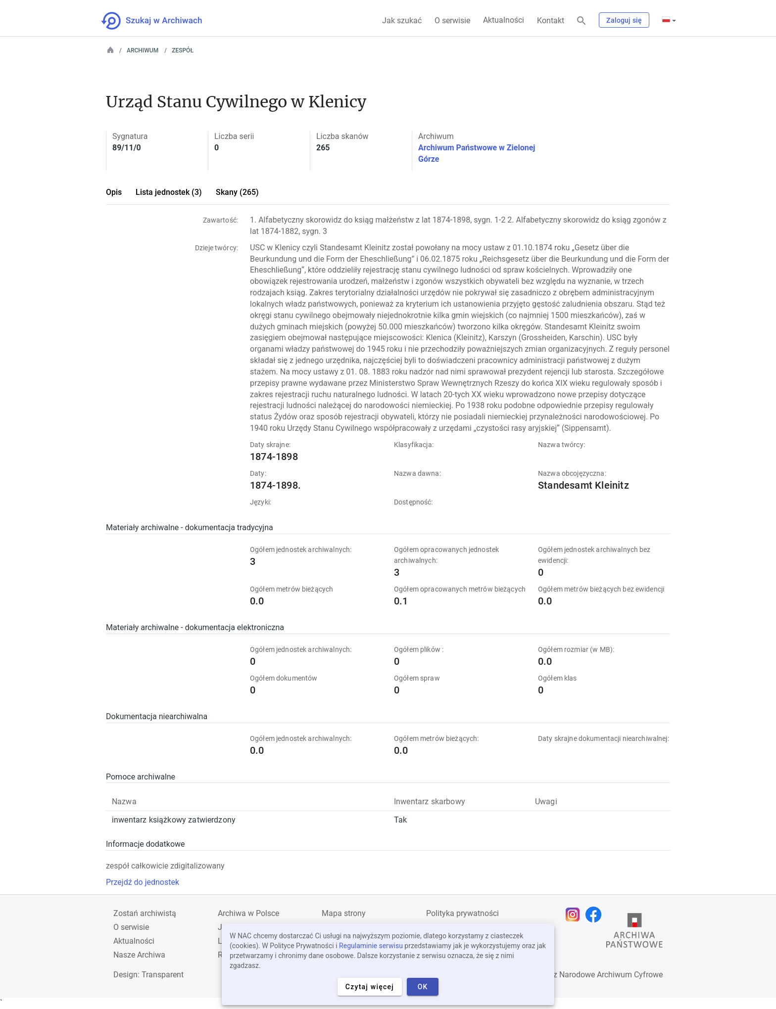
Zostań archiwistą (144, 913)
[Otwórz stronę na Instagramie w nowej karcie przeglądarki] (575, 914)
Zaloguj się (624, 20)
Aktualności (503, 20)
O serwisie (452, 20)
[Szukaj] (581, 21)
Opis (114, 192)
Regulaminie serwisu (371, 946)
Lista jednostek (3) (169, 192)
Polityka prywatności (462, 913)
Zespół (183, 50)
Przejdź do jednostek (142, 882)
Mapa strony (344, 913)
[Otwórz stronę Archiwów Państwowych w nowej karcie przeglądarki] (634, 933)
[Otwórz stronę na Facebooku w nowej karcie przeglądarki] (595, 914)
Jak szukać (402, 20)
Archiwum (142, 50)
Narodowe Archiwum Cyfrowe (611, 974)
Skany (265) (237, 192)
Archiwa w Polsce (248, 913)
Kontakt (550, 20)
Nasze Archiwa (139, 955)
